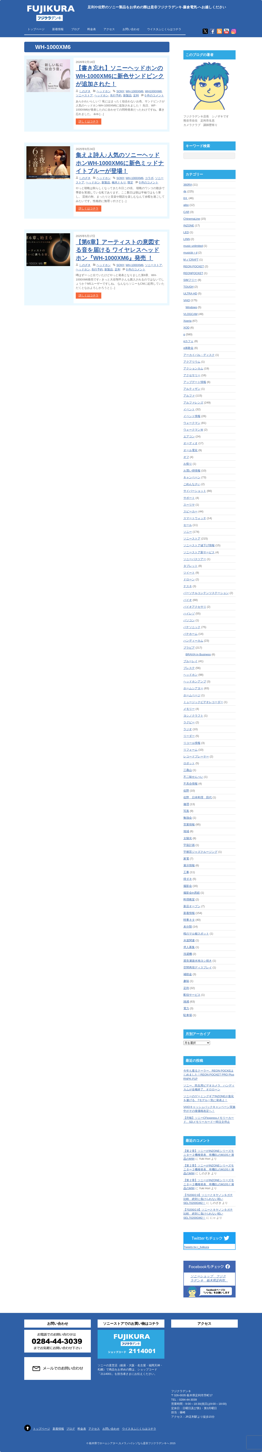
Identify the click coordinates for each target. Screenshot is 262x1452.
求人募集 (189, 947)
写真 (186, 811)
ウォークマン (191, 423)
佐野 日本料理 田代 (197, 797)
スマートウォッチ (194, 518)
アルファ (189, 395)
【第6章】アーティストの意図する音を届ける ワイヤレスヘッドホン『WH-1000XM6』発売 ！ (118, 250)
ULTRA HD (190, 293)
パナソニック (191, 627)
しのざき (85, 91)
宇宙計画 (189, 845)
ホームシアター (193, 688)
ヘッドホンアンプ (194, 681)
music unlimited (193, 245)
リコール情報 (191, 743)
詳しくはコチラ (88, 121)
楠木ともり (119, 182)
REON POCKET (193, 266)
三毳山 (187, 770)
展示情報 (189, 865)
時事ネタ (189, 919)
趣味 (186, 981)
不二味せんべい (193, 776)
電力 (186, 1008)
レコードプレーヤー (196, 756)
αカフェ (188, 341)
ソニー (187, 531)
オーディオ (190, 443)
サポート (189, 498)
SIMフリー (190, 280)
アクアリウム (191, 361)
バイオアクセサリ (194, 606)
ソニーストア (84, 95)
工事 (186, 872)
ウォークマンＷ (193, 429)
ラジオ (187, 729)
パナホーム (190, 633)
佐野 (186, 790)
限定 (130, 182)
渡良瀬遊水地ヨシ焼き (197, 960)
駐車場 (187, 1015)
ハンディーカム (193, 640)
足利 (136, 95)
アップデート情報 (194, 382)
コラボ (149, 178)
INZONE (188, 225)
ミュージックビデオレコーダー (203, 702)
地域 (186, 831)
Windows (191, 307)
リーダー (189, 736)
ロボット (189, 763)
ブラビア (189, 647)
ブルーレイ (190, 661)
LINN (186, 239)
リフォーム (190, 749)
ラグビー (189, 722)
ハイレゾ (189, 613)
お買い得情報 (191, 470)
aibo (186, 205)
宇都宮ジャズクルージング (200, 851)
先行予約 (115, 95)
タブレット (190, 566)
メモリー (189, 708)
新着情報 (58, 29)
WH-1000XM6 (134, 91)
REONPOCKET (193, 273)
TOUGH (188, 286)
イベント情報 (191, 416)
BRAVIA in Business (198, 654)
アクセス (109, 29)
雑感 (186, 1001)
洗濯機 (187, 954)
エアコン (189, 436)
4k (184, 191)
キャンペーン (191, 477)
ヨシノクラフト (193, 715)
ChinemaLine (191, 218)
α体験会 (188, 348)
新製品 (127, 95)
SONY (120, 91)
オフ (186, 457)
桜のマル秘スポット (196, 933)
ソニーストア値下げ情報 (199, 545)
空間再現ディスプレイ (197, 967)
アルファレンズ (193, 402)
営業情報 (189, 824)
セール (187, 525)
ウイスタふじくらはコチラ (164, 29)
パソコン (189, 620)
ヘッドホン (104, 91)
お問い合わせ (131, 29)
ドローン (189, 579)
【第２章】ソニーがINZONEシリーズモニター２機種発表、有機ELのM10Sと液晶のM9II (208, 1154)
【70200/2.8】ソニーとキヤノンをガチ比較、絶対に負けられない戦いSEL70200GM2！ (208, 1199)
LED (186, 232)
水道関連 (189, 940)
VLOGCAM (190, 314)
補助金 (187, 974)
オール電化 (190, 450)
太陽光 (187, 838)
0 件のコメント (154, 95)
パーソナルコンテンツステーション (206, 593)
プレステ (189, 668)
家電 (186, 858)
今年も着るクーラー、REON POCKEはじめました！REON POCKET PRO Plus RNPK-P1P (208, 1074)
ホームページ (191, 695)
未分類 (187, 926)
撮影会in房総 (191, 892)
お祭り (187, 463)
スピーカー (190, 511)
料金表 (91, 29)
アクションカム (193, 368)
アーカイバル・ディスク (199, 355)
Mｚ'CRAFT (190, 259)
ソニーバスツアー (194, 559)
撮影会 (187, 886)
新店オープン (191, 906)
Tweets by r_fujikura (196, 1247)
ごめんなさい (191, 484)
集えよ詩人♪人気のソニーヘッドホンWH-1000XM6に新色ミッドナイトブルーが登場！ (120, 163)
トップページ (36, 29)
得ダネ (187, 879)
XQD (186, 327)
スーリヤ (189, 504)
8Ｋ (185, 198)
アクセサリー (191, 375)
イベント (189, 409)
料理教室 (189, 899)
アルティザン (191, 388)
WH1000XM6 (153, 91)
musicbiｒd (190, 252)
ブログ (75, 29)
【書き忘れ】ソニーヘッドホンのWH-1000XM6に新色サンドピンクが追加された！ (120, 76)
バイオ (187, 600)
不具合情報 (190, 783)
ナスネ (187, 586)
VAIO (186, 300)
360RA (187, 184)
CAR (186, 212)
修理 (186, 804)
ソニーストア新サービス (199, 552)
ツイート (189, 572)
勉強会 (187, 817)
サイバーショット (194, 491)
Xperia (187, 320)
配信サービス (191, 994)
